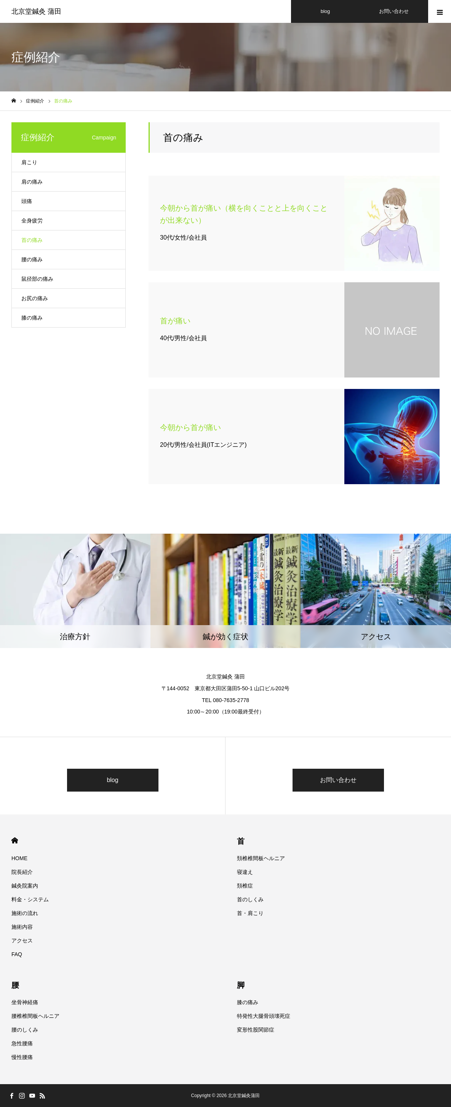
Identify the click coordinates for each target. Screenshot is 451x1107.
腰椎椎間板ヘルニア (35, 1016)
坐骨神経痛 (24, 1002)
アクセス (22, 940)
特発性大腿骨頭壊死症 (263, 1016)
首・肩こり (250, 913)
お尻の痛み (34, 298)
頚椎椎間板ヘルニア (261, 858)
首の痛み (32, 240)
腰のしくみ (24, 1030)
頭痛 (26, 201)
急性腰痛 (22, 1043)
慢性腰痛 (22, 1057)
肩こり (29, 162)
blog (112, 780)
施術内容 (22, 927)
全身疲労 (32, 221)
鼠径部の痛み (37, 279)
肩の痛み (32, 182)
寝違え (245, 872)
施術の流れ (24, 913)
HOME (14, 840)
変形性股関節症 (255, 1030)
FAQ (16, 954)
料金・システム (30, 899)
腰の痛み (32, 259)
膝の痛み (32, 318)
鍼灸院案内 (24, 886)
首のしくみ (250, 899)
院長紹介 (22, 872)
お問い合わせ (338, 780)
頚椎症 (245, 886)
